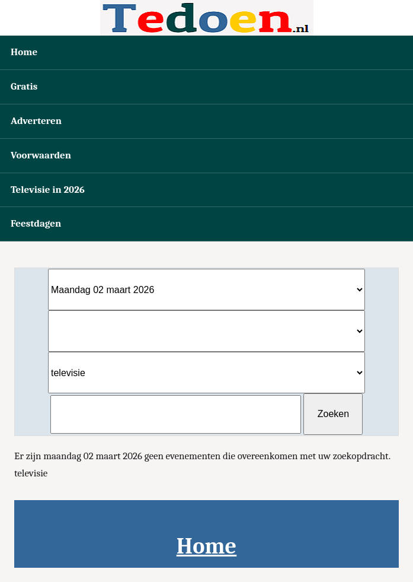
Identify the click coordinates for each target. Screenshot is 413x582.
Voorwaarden (41, 155)
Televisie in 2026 (48, 189)
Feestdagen (36, 223)
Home (24, 52)
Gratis (24, 86)
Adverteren (36, 120)
